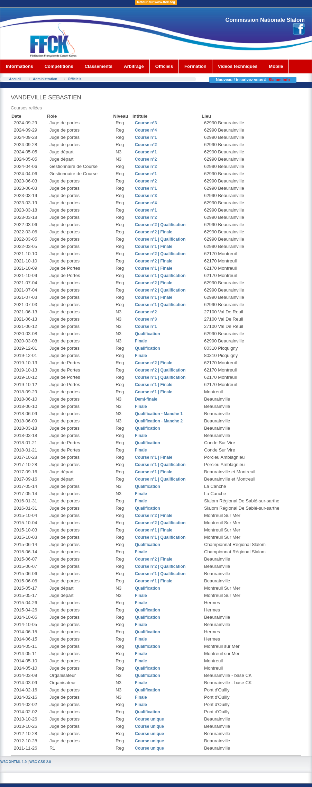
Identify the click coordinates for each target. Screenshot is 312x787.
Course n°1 (146, 137)
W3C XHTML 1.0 (13, 762)
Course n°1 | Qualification (160, 239)
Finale (141, 341)
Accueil (15, 79)
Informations (19, 66)
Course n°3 (146, 122)
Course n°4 (146, 130)
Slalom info (279, 80)
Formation (195, 66)
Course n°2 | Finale (153, 232)
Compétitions (59, 66)
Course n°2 (146, 144)
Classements (98, 66)
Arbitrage (134, 66)
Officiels (164, 66)
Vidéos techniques (238, 66)
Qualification (147, 333)
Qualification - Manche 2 (159, 421)
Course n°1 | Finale (153, 246)
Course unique (149, 719)
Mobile (276, 66)
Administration (45, 79)
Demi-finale (146, 399)
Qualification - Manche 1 (159, 413)
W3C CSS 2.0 (40, 762)
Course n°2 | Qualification (160, 224)
